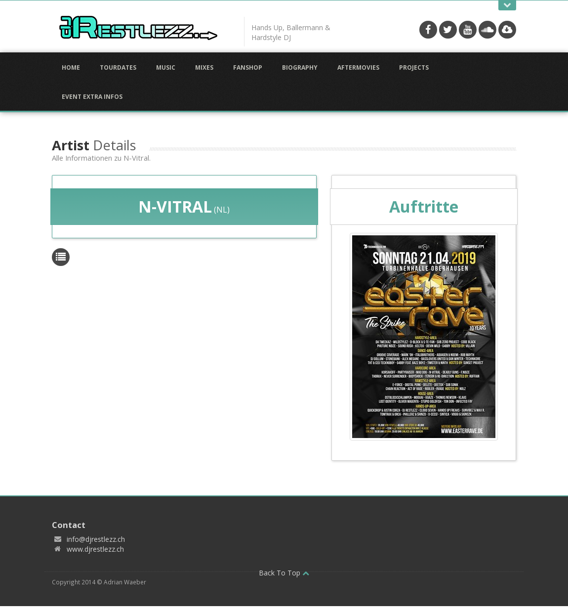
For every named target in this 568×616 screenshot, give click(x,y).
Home (71, 67)
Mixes (204, 67)
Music (165, 67)
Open (507, 5)
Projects (414, 67)
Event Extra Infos (92, 96)
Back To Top (284, 572)
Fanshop (247, 67)
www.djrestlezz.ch (95, 549)
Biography (300, 67)
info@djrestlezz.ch (96, 539)
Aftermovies (358, 67)
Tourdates (118, 67)
